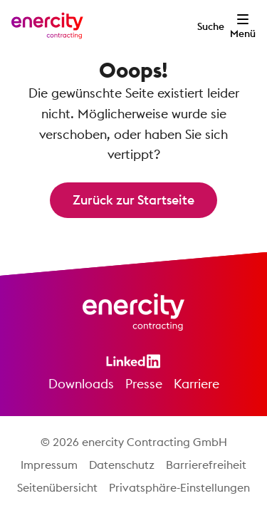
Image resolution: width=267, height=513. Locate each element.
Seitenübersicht (57, 487)
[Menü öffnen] (243, 25)
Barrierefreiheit (206, 464)
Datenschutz (122, 464)
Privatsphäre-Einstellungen (179, 487)
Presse (143, 383)
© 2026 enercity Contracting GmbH (134, 442)
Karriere (196, 383)
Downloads (81, 383)
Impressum (49, 464)
